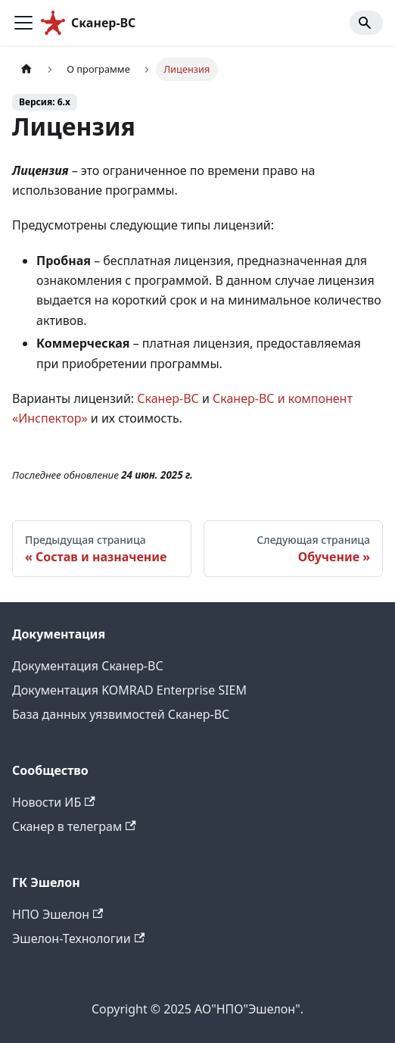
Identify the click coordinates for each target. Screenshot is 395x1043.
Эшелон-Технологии (78, 938)
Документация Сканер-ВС (87, 665)
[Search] (366, 23)
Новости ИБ (53, 802)
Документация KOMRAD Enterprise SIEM (129, 690)
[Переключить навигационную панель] (23, 22)
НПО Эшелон (57, 914)
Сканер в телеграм (74, 826)
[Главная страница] (26, 69)
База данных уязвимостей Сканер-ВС (120, 714)
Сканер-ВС (167, 398)
